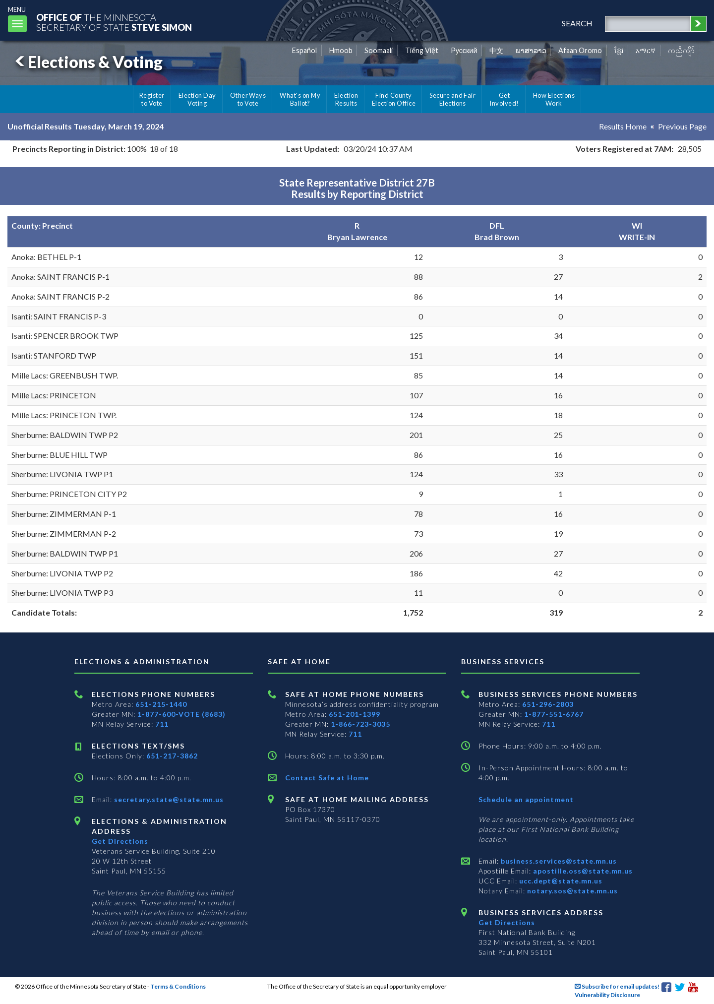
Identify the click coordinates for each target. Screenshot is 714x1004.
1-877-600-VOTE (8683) (181, 714)
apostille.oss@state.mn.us (582, 871)
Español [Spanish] (304, 50)
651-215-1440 (161, 704)
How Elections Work (554, 99)
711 (162, 724)
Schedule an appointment (526, 799)
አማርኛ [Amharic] (645, 50)
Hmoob (341, 50)
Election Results (346, 99)
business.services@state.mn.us (558, 861)
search (577, 23)
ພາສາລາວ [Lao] (531, 50)
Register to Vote (152, 99)
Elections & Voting (87, 61)
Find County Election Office (394, 99)
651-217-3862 (172, 756)
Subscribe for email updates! (617, 986)
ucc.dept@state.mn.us (559, 881)
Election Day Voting (197, 99)
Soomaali (378, 50)
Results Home (623, 126)
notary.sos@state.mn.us (571, 890)
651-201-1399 (354, 714)
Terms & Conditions (178, 986)
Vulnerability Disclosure (607, 995)
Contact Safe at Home (327, 777)
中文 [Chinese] (496, 50)
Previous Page (682, 126)
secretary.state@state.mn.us (168, 799)
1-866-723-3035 (360, 724)
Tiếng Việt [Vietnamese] (421, 50)
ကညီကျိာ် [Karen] (681, 50)
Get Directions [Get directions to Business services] (506, 922)
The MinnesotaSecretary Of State (114, 22)
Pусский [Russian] (464, 50)
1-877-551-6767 (554, 714)
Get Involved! (504, 99)
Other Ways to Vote (248, 99)
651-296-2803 (548, 704)
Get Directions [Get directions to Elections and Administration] (120, 841)
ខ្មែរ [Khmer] (619, 50)
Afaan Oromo (580, 50)
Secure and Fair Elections (452, 99)
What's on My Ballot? (300, 99)
